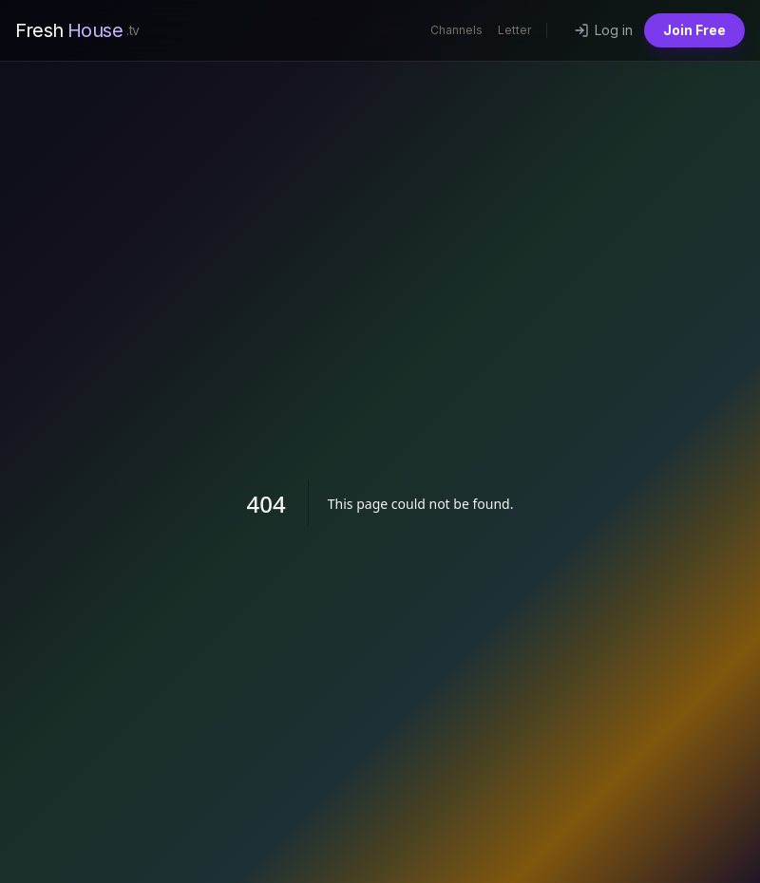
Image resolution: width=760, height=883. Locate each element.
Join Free (694, 30)
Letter (514, 30)
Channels (456, 30)
